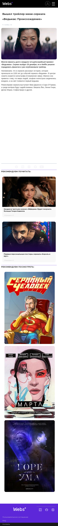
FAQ (4, 521)
